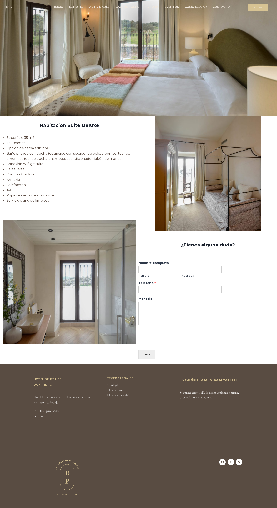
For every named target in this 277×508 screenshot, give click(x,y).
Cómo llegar (196, 6)
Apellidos (188, 275)
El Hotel (76, 6)
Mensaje (146, 299)
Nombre (143, 275)
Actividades (99, 6)
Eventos (172, 6)
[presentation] (167, 343)
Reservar (257, 7)
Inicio (58, 6)
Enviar (147, 354)
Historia (151, 6)
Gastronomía (127, 6)
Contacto (221, 6)
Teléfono (147, 283)
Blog (41, 416)
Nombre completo (154, 263)
